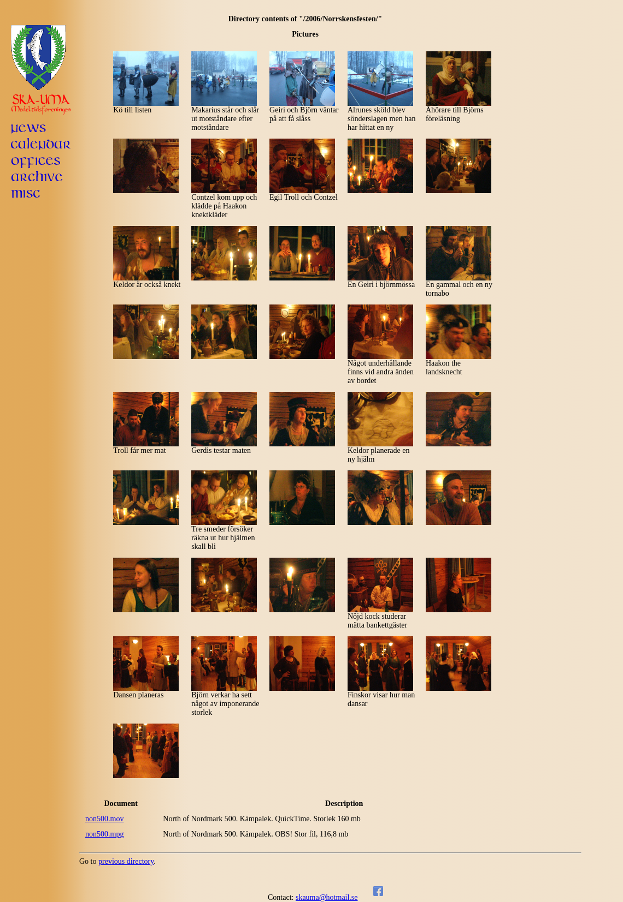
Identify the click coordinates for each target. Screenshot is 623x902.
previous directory (126, 861)
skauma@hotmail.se (327, 897)
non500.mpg (104, 834)
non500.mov (104, 819)
